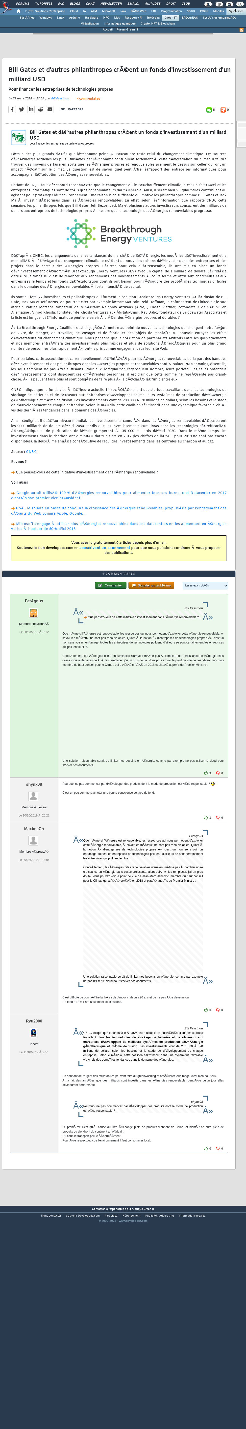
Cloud (74, 11)
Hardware (91, 18)
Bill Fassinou (60, 127)
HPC (106, 18)
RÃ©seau (153, 18)
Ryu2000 (34, 1107)
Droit (171, 4)
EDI (153, 11)
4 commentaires (88, 128)
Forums (23, 4)
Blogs (75, 4)
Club (185, 4)
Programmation (171, 11)
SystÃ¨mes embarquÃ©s (219, 18)
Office (204, 11)
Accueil (108, 29)
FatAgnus (34, 687)
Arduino (74, 18)
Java (123, 11)
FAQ (61, 4)
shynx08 (34, 870)
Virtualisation (90, 24)
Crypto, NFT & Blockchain (158, 24)
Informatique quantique (120, 24)
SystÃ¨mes (236, 11)
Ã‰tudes (153, 4)
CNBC (31, 480)
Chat (90, 4)
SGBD (191, 11)
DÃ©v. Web (138, 11)
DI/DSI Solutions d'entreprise (45, 11)
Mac (117, 18)
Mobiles (218, 11)
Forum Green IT (127, 29)
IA (84, 11)
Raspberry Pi (133, 18)
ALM (94, 11)
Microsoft (108, 11)
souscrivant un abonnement (104, 576)
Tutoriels (44, 4)
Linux (60, 18)
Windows (45, 18)
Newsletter (111, 4)
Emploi (133, 4)
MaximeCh (34, 915)
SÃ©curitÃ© (190, 18)
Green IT (171, 18)
